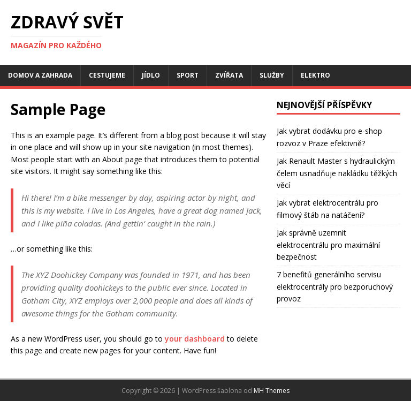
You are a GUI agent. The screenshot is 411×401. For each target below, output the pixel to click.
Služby (272, 75)
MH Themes (272, 390)
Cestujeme (107, 75)
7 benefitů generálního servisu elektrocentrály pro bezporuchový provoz (335, 286)
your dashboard (195, 339)
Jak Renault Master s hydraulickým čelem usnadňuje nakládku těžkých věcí (337, 173)
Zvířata (229, 75)
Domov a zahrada (40, 75)
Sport (188, 75)
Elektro (315, 75)
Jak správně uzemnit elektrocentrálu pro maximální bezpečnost (328, 245)
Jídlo (151, 75)
